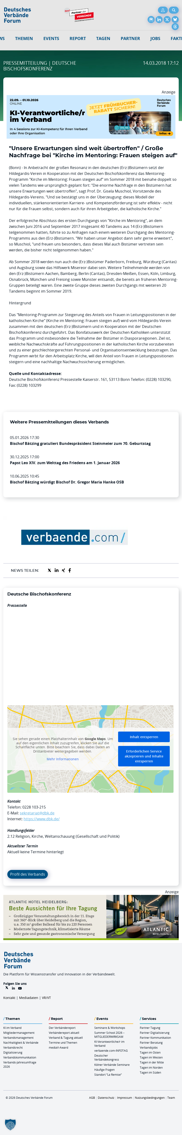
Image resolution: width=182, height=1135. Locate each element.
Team (171, 1097)
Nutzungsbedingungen (150, 1097)
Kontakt (9, 997)
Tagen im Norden (151, 1067)
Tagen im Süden (150, 1072)
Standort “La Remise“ (108, 1074)
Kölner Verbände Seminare (112, 1065)
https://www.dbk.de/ (42, 818)
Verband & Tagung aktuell (66, 1037)
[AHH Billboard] (91, 897)
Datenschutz (106, 1097)
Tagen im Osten (150, 1052)
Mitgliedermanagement (18, 1032)
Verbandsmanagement (18, 1037)
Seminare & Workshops (109, 1028)
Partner (130, 38)
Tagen (103, 38)
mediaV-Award (58, 1047)
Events (51, 38)
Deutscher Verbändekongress (106, 1057)
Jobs (155, 38)
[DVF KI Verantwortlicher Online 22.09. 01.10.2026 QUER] (91, 98)
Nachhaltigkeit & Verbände (20, 1042)
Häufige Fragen (104, 1069)
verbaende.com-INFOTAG (111, 1050)
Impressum (124, 1097)
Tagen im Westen (151, 1057)
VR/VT (46, 997)
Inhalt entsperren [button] (144, 737)
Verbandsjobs (149, 1047)
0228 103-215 (34, 807)
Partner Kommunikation (155, 1037)
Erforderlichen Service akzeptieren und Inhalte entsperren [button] (144, 756)
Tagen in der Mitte (152, 1062)
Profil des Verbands (27, 874)
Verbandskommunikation (19, 1057)
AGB (92, 1097)
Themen (24, 38)
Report (78, 38)
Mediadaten (28, 997)
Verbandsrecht (13, 1047)
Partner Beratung (151, 1042)
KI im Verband (12, 1028)
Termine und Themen (63, 1042)
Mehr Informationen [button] (63, 759)
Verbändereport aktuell (64, 1032)
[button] (10, 1124)
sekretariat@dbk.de (37, 813)
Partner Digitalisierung (155, 1032)
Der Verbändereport (62, 1028)
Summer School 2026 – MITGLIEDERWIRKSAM (109, 1034)
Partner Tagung (150, 1028)
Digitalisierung (12, 1052)
